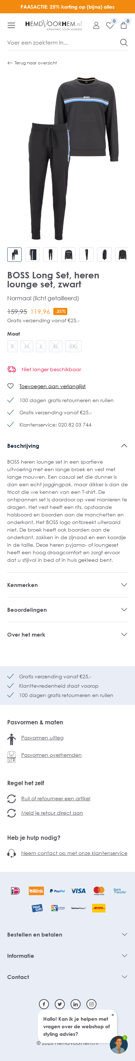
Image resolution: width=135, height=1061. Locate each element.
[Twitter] (60, 1004)
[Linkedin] (76, 1004)
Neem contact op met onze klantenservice (74, 853)
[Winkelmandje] (121, 25)
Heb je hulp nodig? (33, 837)
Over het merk (26, 634)
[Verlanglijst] (107, 25)
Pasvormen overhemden (51, 755)
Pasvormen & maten (35, 722)
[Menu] (11, 25)
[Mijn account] (93, 25)
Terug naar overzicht (32, 63)
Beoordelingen (27, 609)
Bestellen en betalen (34, 934)
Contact (18, 977)
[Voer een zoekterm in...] (64, 42)
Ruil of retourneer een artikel (55, 798)
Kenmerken (22, 585)
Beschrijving (23, 445)
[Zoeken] (124, 42)
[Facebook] (44, 1004)
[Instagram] (91, 1004)
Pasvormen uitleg (42, 737)
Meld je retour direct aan (52, 813)
